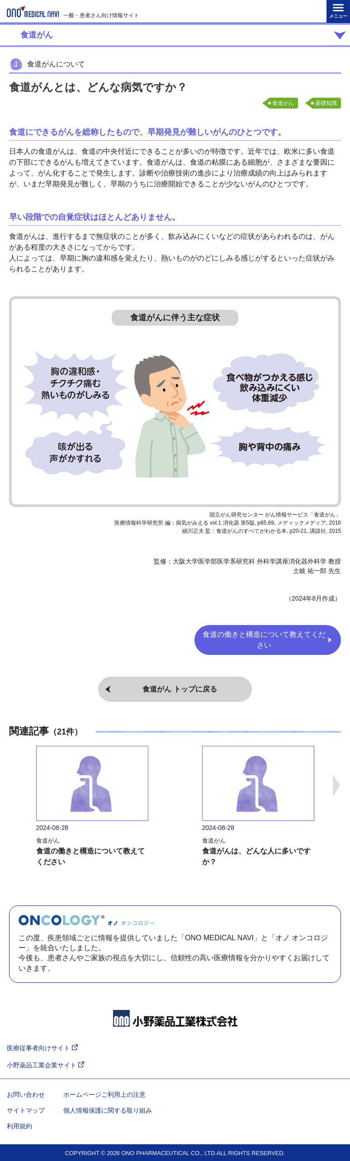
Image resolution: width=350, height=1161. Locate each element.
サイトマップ (26, 1110)
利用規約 (19, 1126)
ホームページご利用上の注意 (104, 1094)
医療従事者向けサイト (42, 1048)
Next (336, 785)
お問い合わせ (26, 1094)
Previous (13, 785)
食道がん (283, 103)
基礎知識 (326, 103)
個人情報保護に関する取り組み (107, 1110)
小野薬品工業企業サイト (45, 1065)
